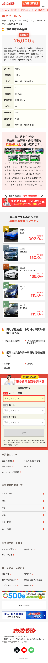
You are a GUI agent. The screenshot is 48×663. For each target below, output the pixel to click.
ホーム (4, 10)
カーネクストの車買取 (11, 472)
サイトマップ (7, 555)
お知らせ (27, 585)
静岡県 (7, 367)
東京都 (7, 364)
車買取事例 (6, 467)
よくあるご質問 (8, 549)
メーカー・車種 (15, 393)
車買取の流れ (7, 461)
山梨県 (30, 364)
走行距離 (12, 417)
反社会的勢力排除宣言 (33, 580)
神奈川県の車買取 (12, 341)
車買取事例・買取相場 (19, 10)
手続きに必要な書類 (32, 461)
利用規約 (27, 574)
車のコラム (28, 467)
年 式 (11, 405)
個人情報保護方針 (9, 580)
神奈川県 (19, 125)
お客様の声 (28, 549)
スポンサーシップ (9, 585)
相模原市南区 (29, 125)
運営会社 (5, 574)
